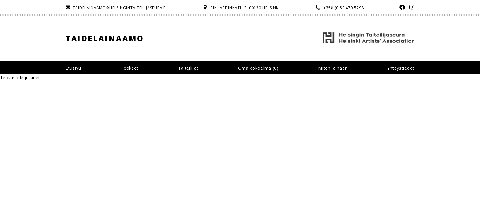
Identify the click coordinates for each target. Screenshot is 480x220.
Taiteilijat (188, 68)
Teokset (129, 68)
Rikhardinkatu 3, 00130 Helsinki (245, 7)
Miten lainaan (332, 68)
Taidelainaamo (105, 38)
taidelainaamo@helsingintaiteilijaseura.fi (120, 7)
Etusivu (73, 68)
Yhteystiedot (400, 68)
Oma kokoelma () (258, 68)
